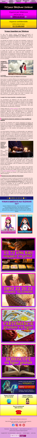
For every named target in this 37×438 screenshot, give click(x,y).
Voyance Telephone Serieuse (18, 7)
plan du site (19, 433)
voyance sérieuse (14, 108)
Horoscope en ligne (26, 1)
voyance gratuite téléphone (9, 171)
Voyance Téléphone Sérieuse (11, 1)
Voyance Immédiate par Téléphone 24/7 (17, 203)
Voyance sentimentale (33, 1)
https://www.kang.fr (14, 428)
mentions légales (26, 433)
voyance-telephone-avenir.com (25, 428)
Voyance (4, 1)
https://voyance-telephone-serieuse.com (18, 419)
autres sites (33, 433)
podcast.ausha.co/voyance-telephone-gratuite (18, 430)
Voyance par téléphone (18, 1)
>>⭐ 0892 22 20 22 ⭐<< (17, 198)
